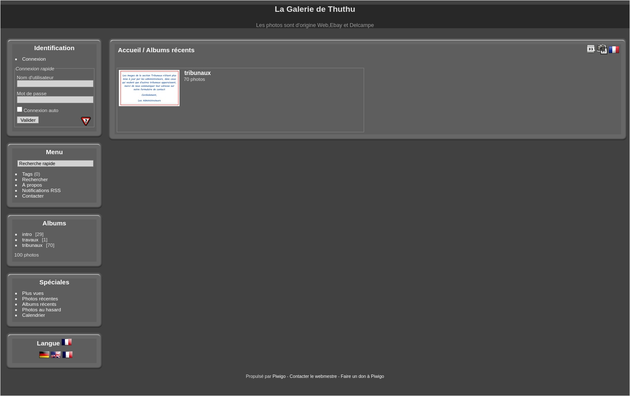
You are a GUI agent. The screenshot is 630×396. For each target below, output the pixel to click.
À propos (32, 184)
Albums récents (39, 304)
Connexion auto (38, 110)
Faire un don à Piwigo (362, 376)
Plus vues (33, 293)
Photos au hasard (41, 309)
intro (27, 234)
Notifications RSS (41, 190)
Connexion (34, 59)
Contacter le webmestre (313, 376)
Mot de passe (32, 93)
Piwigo (279, 376)
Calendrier (33, 315)
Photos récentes (40, 298)
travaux (30, 239)
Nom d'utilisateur (35, 77)
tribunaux (32, 245)
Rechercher (35, 179)
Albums (54, 223)
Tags (27, 174)
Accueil (129, 50)
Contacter (33, 195)
